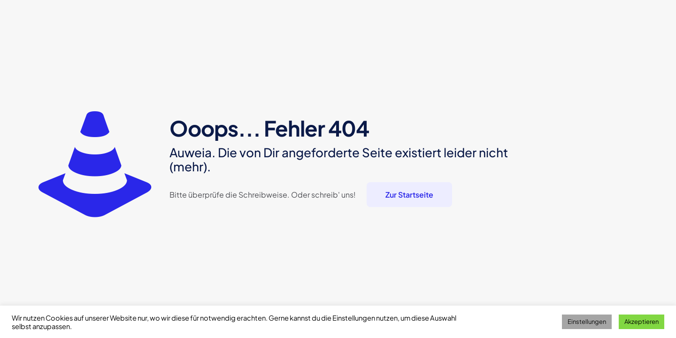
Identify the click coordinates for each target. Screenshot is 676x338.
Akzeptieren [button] (641, 321)
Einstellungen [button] (587, 321)
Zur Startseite (409, 195)
